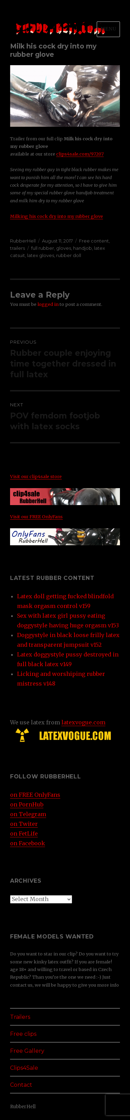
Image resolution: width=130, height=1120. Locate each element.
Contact (21, 1085)
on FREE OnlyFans (35, 794)
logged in (48, 304)
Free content (94, 241)
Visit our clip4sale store (36, 476)
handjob (82, 248)
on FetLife (24, 833)
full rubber (42, 248)
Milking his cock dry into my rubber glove (56, 216)
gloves (63, 248)
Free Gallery (27, 1051)
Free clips (23, 1034)
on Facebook (27, 843)
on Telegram (28, 814)
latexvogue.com (83, 722)
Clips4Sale (24, 1068)
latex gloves (40, 255)
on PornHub (26, 804)
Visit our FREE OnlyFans (36, 516)
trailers (17, 248)
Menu (108, 29)
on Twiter (24, 823)
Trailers (20, 1017)
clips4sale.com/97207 (80, 154)
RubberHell (23, 241)
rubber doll (68, 255)
